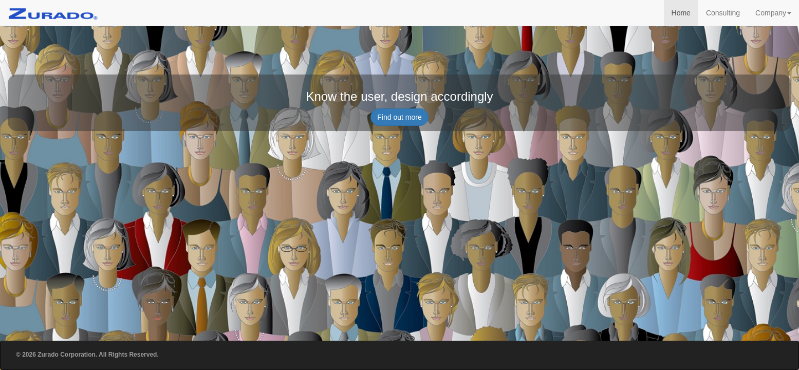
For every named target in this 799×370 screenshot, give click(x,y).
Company (773, 13)
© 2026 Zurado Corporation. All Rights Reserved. (87, 354)
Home (681, 13)
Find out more (399, 117)
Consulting (723, 13)
